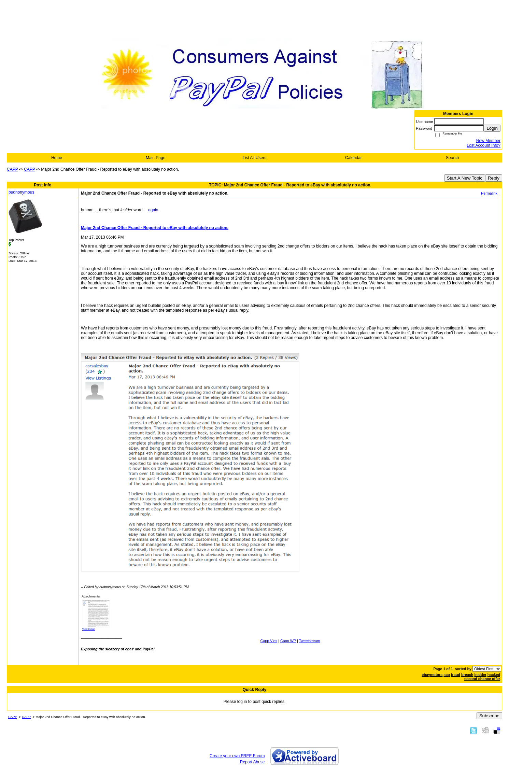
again (153, 210)
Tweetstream (309, 641)
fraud (455, 675)
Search (452, 157)
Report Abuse (252, 762)
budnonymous (21, 192)
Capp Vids (269, 641)
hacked (493, 675)
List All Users (254, 157)
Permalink (489, 193)
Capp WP (288, 641)
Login (492, 128)
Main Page (155, 157)
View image (88, 629)
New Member (488, 140)
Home (56, 157)
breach (467, 675)
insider (480, 675)
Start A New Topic (464, 178)
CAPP (12, 169)
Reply (493, 178)
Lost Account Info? (483, 145)
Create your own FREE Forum (237, 755)
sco (446, 675)
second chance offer (482, 679)
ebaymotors (432, 675)
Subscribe (489, 715)
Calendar (353, 157)
